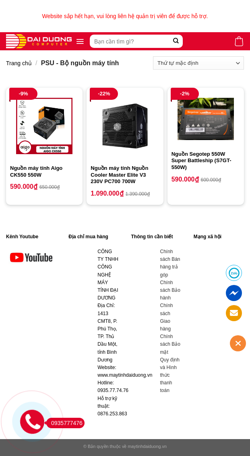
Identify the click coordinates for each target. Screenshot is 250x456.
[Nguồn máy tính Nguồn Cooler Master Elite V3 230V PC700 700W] (125, 126)
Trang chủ (19, 63)
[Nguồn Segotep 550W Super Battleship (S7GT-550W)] (206, 119)
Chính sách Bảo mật (170, 344)
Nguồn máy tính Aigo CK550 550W (36, 171)
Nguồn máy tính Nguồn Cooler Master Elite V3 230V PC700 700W (119, 175)
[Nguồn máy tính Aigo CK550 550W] (44, 126)
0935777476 (64, 423)
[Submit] (176, 41)
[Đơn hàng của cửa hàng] (198, 63)
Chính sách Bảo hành (170, 290)
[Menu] (80, 41)
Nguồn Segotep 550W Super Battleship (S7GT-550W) (201, 161)
